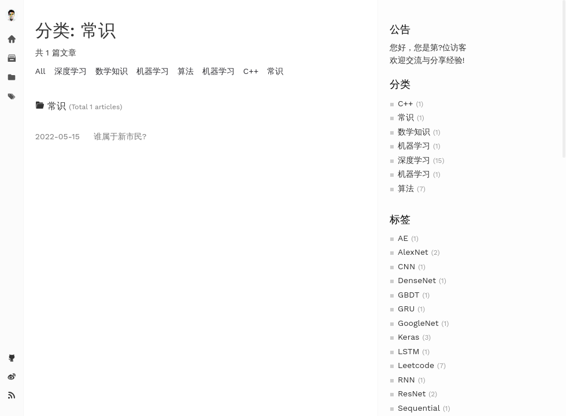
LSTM (408, 351)
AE (403, 238)
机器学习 (414, 145)
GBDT (409, 294)
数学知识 (414, 131)
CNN (406, 266)
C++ (405, 103)
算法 (406, 188)
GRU (406, 308)
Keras (409, 336)
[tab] (200, 106)
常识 (406, 117)
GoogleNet (418, 323)
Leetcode (416, 365)
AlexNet (413, 252)
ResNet (412, 393)
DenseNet (417, 280)
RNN (406, 379)
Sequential (419, 408)
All (40, 71)
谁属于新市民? (91, 136)
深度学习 (414, 160)
